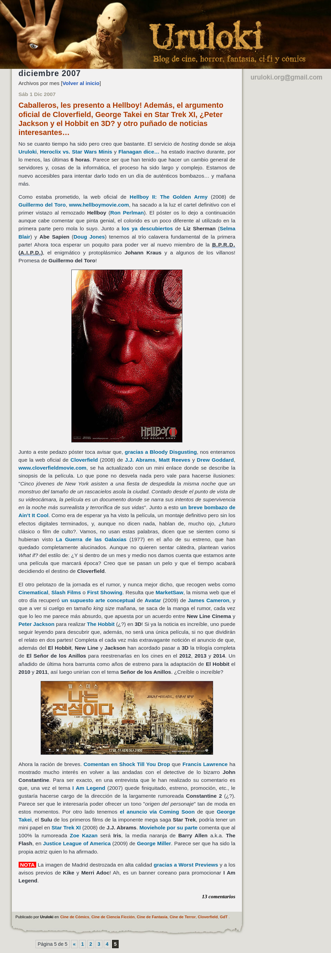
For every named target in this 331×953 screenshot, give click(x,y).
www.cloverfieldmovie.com (53, 468)
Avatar (153, 600)
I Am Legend (88, 788)
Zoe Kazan (84, 835)
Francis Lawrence (205, 764)
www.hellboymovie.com (99, 205)
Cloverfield (84, 460)
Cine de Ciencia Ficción (113, 917)
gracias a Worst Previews (186, 865)
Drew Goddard (215, 460)
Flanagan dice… (138, 152)
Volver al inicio (81, 83)
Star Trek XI (66, 827)
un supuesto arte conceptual (98, 600)
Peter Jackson (36, 624)
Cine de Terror (183, 917)
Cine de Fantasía (152, 917)
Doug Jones (89, 237)
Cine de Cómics (74, 917)
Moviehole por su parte (168, 827)
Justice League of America (77, 843)
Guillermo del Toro (42, 205)
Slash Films (66, 592)
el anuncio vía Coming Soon (157, 812)
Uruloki (28, 152)
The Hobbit (100, 624)
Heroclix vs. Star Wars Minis (76, 152)
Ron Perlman (127, 213)
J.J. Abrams (140, 460)
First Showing (104, 592)
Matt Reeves (174, 460)
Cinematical (33, 592)
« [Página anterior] (74, 944)
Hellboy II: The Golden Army (169, 197)
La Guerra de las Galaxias (91, 539)
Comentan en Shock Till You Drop (127, 764)
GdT (224, 917)
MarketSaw (169, 592)
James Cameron (208, 600)
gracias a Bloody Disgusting (161, 452)
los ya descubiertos (147, 228)
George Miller (154, 843)
